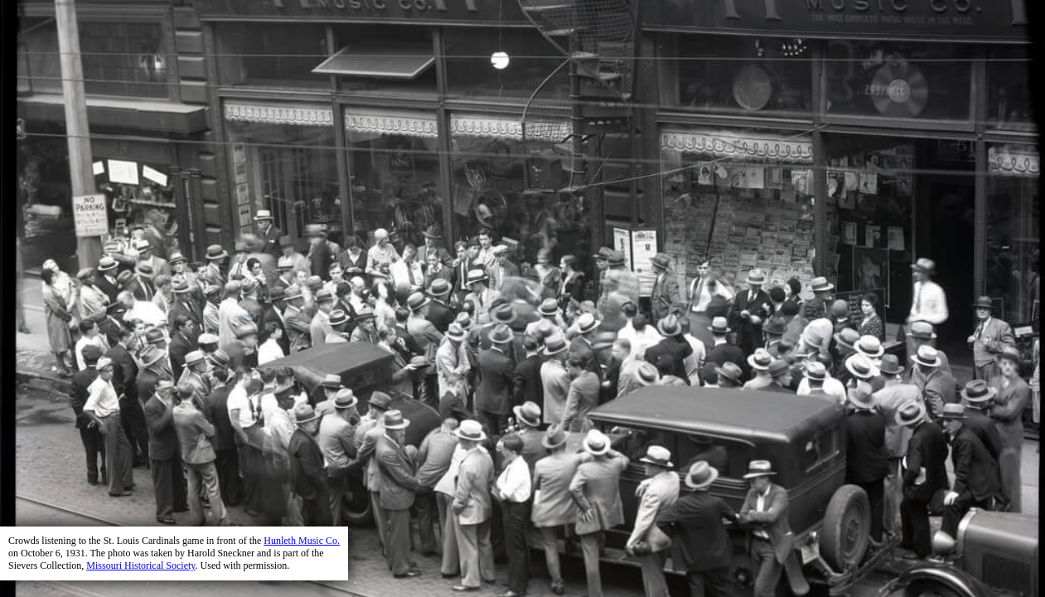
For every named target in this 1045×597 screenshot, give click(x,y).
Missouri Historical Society (140, 565)
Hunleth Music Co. (302, 540)
